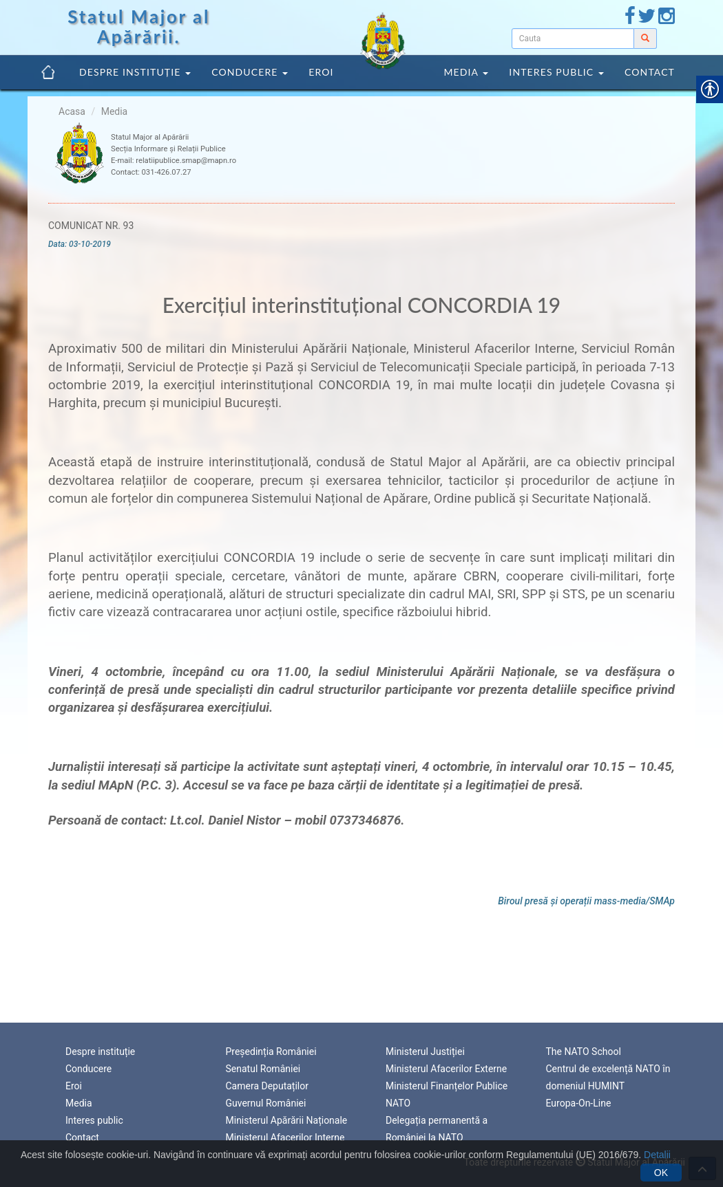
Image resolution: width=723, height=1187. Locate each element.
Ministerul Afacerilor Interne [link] (285, 1136)
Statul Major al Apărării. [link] (138, 26)
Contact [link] (650, 72)
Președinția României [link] (271, 1049)
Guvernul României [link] (266, 1101)
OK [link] (661, 1172)
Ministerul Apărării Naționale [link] (287, 1118)
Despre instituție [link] (135, 72)
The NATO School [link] (583, 1049)
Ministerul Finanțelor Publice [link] (446, 1084)
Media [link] (465, 72)
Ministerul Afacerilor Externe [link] (446, 1067)
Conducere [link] (249, 72)
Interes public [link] (556, 72)
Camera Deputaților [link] (267, 1084)
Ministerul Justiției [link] (425, 1049)
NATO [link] (398, 1101)
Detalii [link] (657, 1154)
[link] (630, 19)
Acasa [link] (72, 111)
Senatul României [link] (263, 1067)
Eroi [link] (320, 72)
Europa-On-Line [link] (578, 1101)
